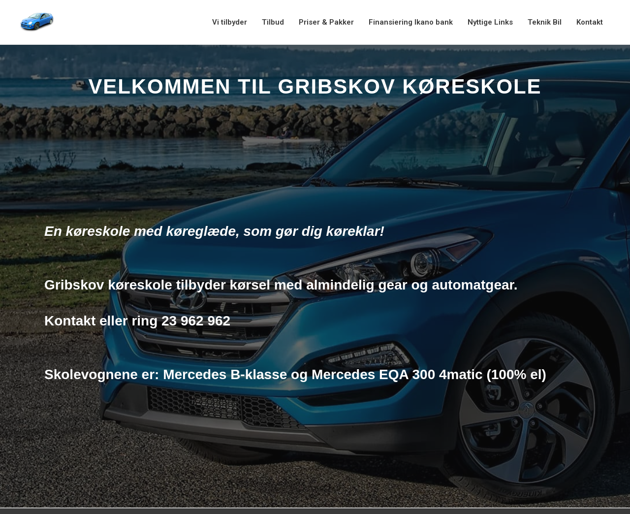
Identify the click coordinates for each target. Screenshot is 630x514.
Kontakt (589, 22)
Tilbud (273, 22)
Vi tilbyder (229, 22)
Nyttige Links (490, 22)
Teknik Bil (545, 22)
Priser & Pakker (326, 22)
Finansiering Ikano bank (411, 22)
